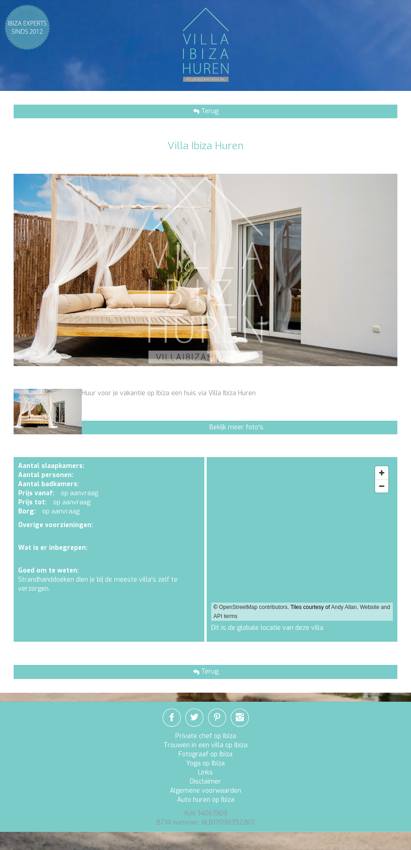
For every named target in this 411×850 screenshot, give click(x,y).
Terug (208, 111)
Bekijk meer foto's (236, 427)
